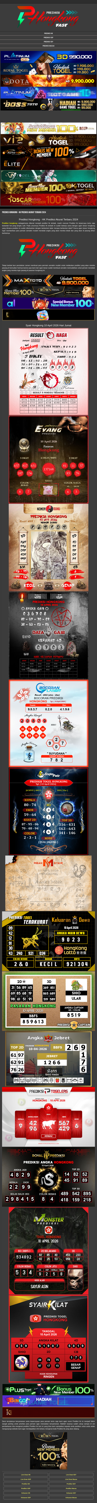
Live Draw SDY (71, 1475)
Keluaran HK (25, 1493)
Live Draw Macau (71, 1479)
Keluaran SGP (26, 1497)
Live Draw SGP (26, 1479)
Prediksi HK (48, 33)
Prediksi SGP (48, 38)
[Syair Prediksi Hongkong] (49, 57)
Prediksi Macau (48, 46)
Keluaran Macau (71, 1497)
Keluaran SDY (71, 1493)
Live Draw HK (26, 1475)
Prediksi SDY (48, 42)
